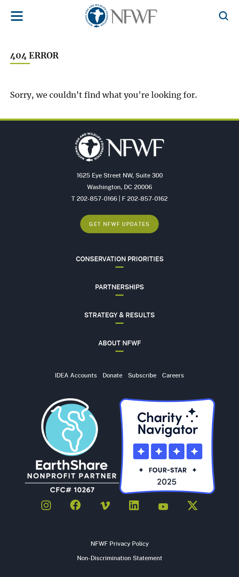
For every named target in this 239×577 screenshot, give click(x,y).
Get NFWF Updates (119, 224)
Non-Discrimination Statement (119, 557)
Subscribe (142, 375)
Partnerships (119, 287)
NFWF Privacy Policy (120, 543)
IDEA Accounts (76, 375)
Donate (112, 375)
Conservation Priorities (120, 259)
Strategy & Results (119, 315)
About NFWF (119, 343)
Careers (173, 375)
